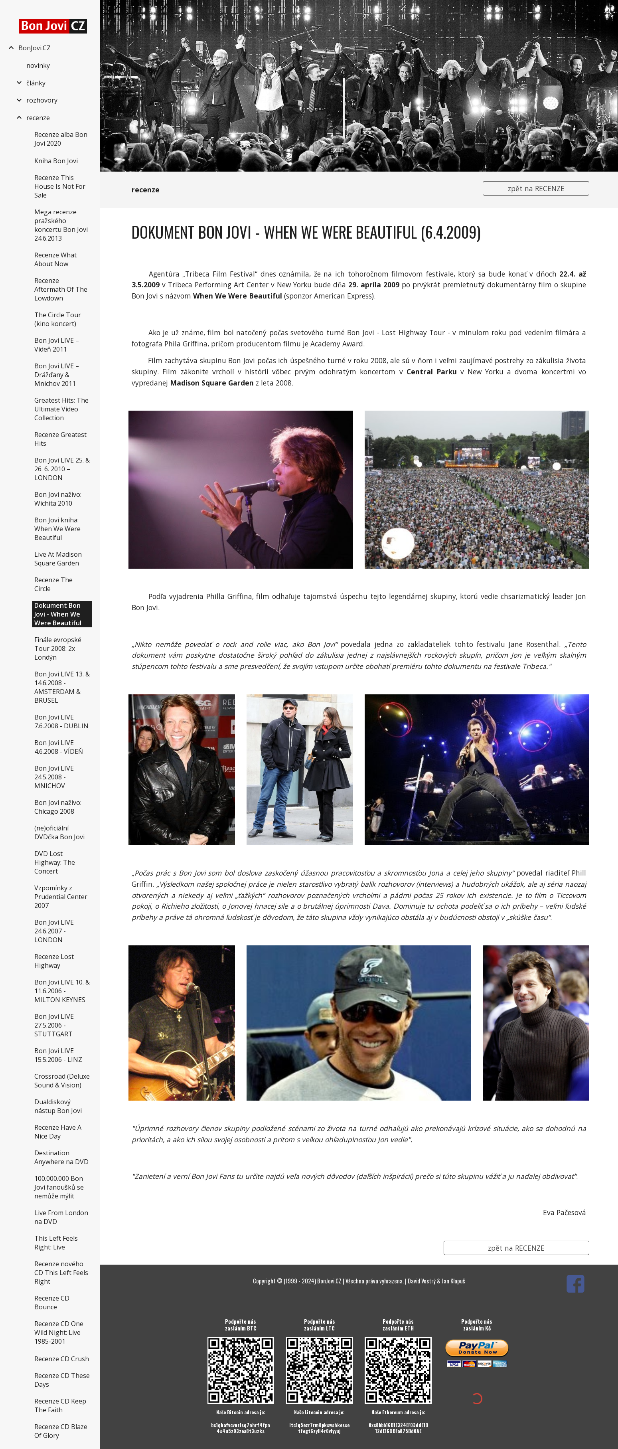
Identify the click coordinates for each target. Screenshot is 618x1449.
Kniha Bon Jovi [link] (56, 160)
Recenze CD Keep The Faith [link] (60, 1405)
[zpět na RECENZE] (535, 188)
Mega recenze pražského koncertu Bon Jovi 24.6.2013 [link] (61, 225)
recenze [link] (38, 117)
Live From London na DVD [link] (61, 1217)
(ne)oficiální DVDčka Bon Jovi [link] (59, 832)
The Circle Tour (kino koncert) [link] (57, 319)
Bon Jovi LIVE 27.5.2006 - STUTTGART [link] (54, 1025)
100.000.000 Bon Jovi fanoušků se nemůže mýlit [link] (59, 1187)
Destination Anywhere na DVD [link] (61, 1157)
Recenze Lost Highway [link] (54, 961)
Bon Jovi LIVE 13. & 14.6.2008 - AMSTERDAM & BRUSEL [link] (62, 687)
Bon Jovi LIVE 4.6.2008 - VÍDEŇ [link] (58, 747)
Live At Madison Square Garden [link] (58, 558)
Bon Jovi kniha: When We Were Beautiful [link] (57, 529)
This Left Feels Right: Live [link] (56, 1242)
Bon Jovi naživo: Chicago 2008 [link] (57, 807)
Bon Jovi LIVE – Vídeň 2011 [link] (56, 345)
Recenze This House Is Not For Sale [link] (59, 186)
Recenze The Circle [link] (53, 584)
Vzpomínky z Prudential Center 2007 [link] (60, 897)
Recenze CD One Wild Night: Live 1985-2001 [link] (58, 1332)
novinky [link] (38, 65)
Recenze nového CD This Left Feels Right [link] (61, 1272)
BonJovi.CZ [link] (34, 47)
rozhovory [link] (41, 100)
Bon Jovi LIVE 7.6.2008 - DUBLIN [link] (61, 721)
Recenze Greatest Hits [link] (60, 439)
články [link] (35, 83)
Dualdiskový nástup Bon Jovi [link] (58, 1106)
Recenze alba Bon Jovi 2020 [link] (60, 139)
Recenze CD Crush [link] (61, 1358)
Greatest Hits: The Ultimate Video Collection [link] (61, 409)
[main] (299, 190)
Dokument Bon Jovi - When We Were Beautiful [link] (57, 614)
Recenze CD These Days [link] (62, 1380)
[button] (608, 11)
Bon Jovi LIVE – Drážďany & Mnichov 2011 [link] (56, 375)
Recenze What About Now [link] (55, 259)
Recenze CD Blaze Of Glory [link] (60, 1431)
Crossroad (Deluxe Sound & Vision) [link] (62, 1080)
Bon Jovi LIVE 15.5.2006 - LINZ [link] (58, 1055)
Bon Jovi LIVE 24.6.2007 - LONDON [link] (54, 931)
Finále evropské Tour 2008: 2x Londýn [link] (57, 648)
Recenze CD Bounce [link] (51, 1302)
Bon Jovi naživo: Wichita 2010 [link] (57, 499)
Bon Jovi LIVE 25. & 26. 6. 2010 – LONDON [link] (62, 469)
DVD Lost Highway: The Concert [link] (54, 862)
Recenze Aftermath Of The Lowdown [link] (60, 289)
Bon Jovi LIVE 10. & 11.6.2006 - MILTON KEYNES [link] (62, 991)
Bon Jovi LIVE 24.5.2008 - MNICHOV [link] (54, 777)
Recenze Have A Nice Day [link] (57, 1132)
